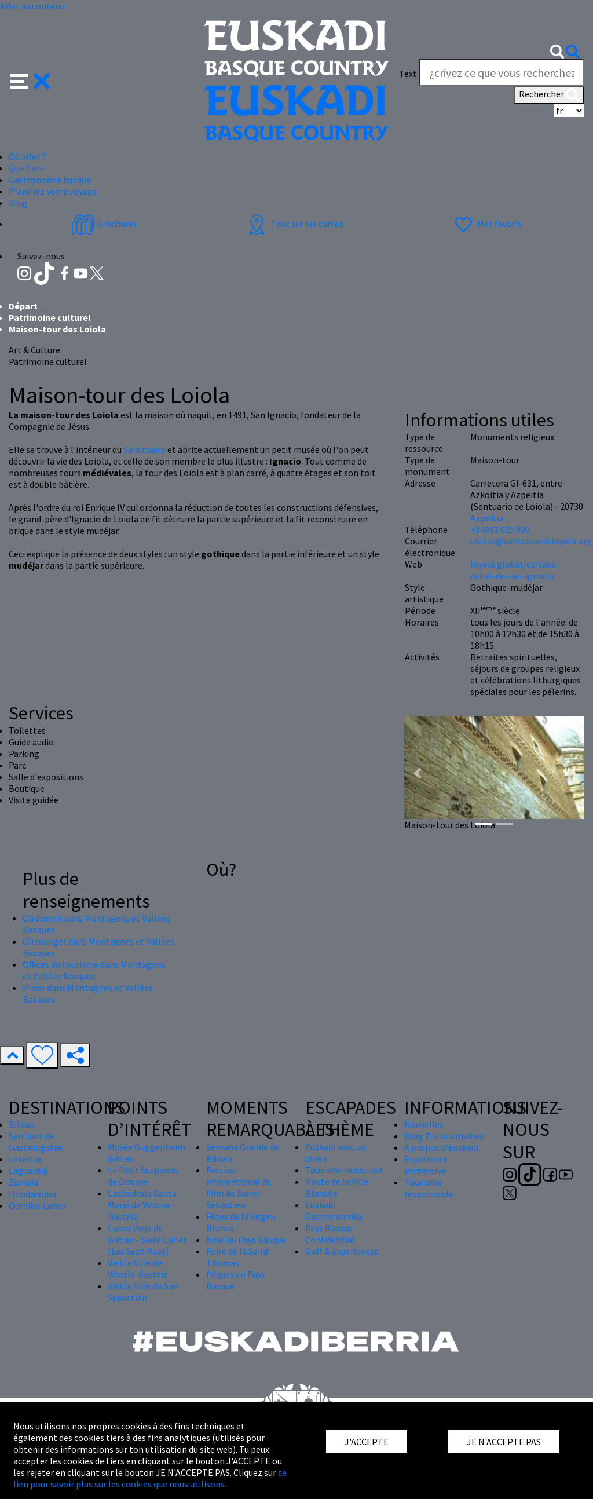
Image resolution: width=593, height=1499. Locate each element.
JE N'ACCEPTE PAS (504, 1441)
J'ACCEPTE (367, 1441)
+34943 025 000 (500, 529)
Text (408, 73)
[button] (30, 80)
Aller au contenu (32, 6)
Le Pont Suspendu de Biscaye (143, 1175)
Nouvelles (424, 1124)
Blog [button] (18, 203)
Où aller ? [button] (27, 156)
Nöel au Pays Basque (246, 1239)
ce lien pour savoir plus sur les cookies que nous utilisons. (150, 1478)
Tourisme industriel (344, 1170)
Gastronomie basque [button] (50, 179)
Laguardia (28, 1170)
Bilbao (22, 1124)
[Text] (501, 72)
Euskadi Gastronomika (334, 1210)
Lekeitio (25, 1159)
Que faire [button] (27, 168)
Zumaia (23, 1182)
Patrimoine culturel (50, 317)
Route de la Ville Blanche (337, 1187)
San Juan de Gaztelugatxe (36, 1141)
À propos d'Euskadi (441, 1147)
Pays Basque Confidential (330, 1233)
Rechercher (549, 95)
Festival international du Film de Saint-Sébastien (238, 1187)
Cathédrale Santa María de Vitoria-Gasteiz (142, 1204)
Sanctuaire (144, 449)
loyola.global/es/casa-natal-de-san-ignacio (514, 570)
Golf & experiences (342, 1251)
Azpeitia (486, 518)
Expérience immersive (426, 1164)
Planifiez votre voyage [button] (53, 191)
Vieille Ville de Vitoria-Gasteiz (138, 1268)
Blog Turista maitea (444, 1136)
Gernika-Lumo (37, 1205)
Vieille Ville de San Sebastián (143, 1291)
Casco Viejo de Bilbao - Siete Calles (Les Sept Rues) (147, 1239)
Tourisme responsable (428, 1188)
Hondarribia (32, 1194)
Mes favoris (487, 223)
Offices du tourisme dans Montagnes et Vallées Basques (94, 970)
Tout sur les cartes (294, 223)
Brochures (104, 223)
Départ (23, 306)
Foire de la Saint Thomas (237, 1256)
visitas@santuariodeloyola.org (531, 541)
